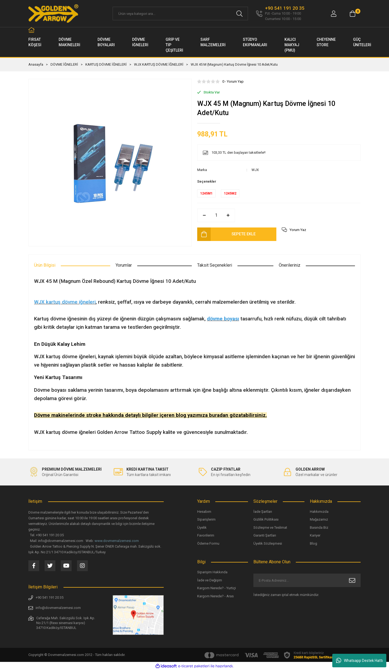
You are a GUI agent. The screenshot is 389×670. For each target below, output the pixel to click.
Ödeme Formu (208, 543)
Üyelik (202, 527)
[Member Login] (333, 14)
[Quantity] (216, 215)
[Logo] (53, 13)
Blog (313, 543)
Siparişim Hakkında (212, 572)
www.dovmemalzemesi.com (117, 541)
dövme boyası (223, 319)
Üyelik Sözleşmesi (267, 543)
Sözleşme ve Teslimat (270, 527)
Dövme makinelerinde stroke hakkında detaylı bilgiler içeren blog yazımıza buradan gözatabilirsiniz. (150, 415)
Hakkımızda (319, 512)
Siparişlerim (206, 519)
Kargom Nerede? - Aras (215, 596)
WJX (255, 170)
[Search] (180, 13)
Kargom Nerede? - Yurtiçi (216, 588)
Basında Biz (319, 527)
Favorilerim (205, 535)
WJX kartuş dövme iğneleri (65, 302)
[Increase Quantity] (228, 215)
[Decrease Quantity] (204, 215)
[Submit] (352, 580)
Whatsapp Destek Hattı (359, 661)
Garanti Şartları (264, 535)
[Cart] (352, 14)
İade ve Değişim (209, 580)
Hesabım (204, 512)
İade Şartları (262, 512)
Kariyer (315, 535)
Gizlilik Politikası (266, 519)
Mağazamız (319, 519)
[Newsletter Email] (307, 580)
